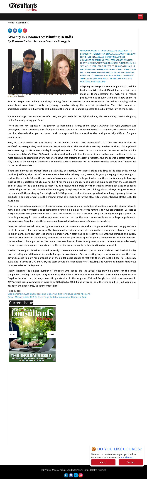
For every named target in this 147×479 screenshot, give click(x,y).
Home (11, 22)
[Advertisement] (36, 387)
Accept (103, 462)
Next (51, 334)
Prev (12, 334)
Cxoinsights (22, 22)
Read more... (128, 457)
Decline (130, 462)
